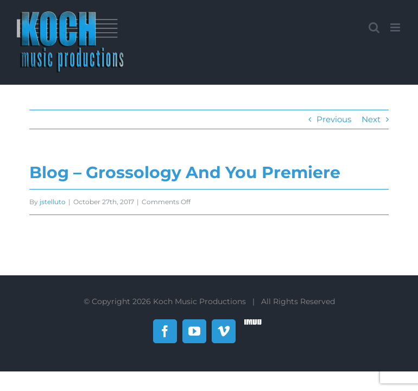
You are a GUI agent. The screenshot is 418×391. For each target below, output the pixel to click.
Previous (333, 119)
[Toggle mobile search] (374, 27)
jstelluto (53, 202)
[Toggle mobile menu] (396, 27)
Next (371, 119)
